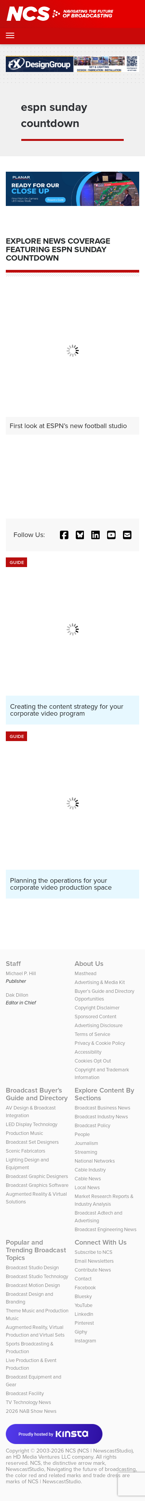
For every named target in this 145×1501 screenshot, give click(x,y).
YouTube (83, 1305)
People (82, 1134)
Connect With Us (101, 1242)
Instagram (85, 1340)
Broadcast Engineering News (105, 1229)
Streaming (86, 1152)
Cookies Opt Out (93, 1060)
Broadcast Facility (25, 1393)
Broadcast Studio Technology (37, 1276)
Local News (87, 1187)
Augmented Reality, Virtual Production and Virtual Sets (35, 1331)
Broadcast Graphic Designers (37, 1176)
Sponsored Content (95, 1016)
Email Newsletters (94, 1261)
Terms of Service (92, 1034)
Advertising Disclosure (99, 1025)
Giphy (81, 1331)
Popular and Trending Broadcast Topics (36, 1250)
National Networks (95, 1161)
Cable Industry (90, 1169)
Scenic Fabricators (25, 1151)
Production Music (24, 1133)
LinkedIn (84, 1314)
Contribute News (93, 1269)
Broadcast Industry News (101, 1116)
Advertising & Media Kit (100, 982)
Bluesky (83, 1296)
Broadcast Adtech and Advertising (98, 1216)
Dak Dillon (17, 995)
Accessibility (88, 1052)
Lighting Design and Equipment (27, 1163)
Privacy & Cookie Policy (100, 1043)
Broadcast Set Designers (32, 1142)
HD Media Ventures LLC (41, 1457)
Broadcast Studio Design (32, 1267)
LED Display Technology (31, 1124)
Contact (83, 1278)
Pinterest (84, 1323)
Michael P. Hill (21, 973)
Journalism (86, 1143)
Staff (13, 963)
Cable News (88, 1178)
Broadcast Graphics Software (37, 1185)
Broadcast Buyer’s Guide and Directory (37, 1094)
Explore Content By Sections (104, 1094)
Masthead (85, 973)
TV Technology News (28, 1402)
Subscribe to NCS (94, 1252)
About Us (89, 963)
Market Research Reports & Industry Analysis (104, 1200)
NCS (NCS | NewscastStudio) (99, 1451)
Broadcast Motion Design (33, 1285)
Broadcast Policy (92, 1125)
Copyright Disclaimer (97, 1007)
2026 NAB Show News (31, 1411)
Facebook (85, 1287)
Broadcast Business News (102, 1107)
